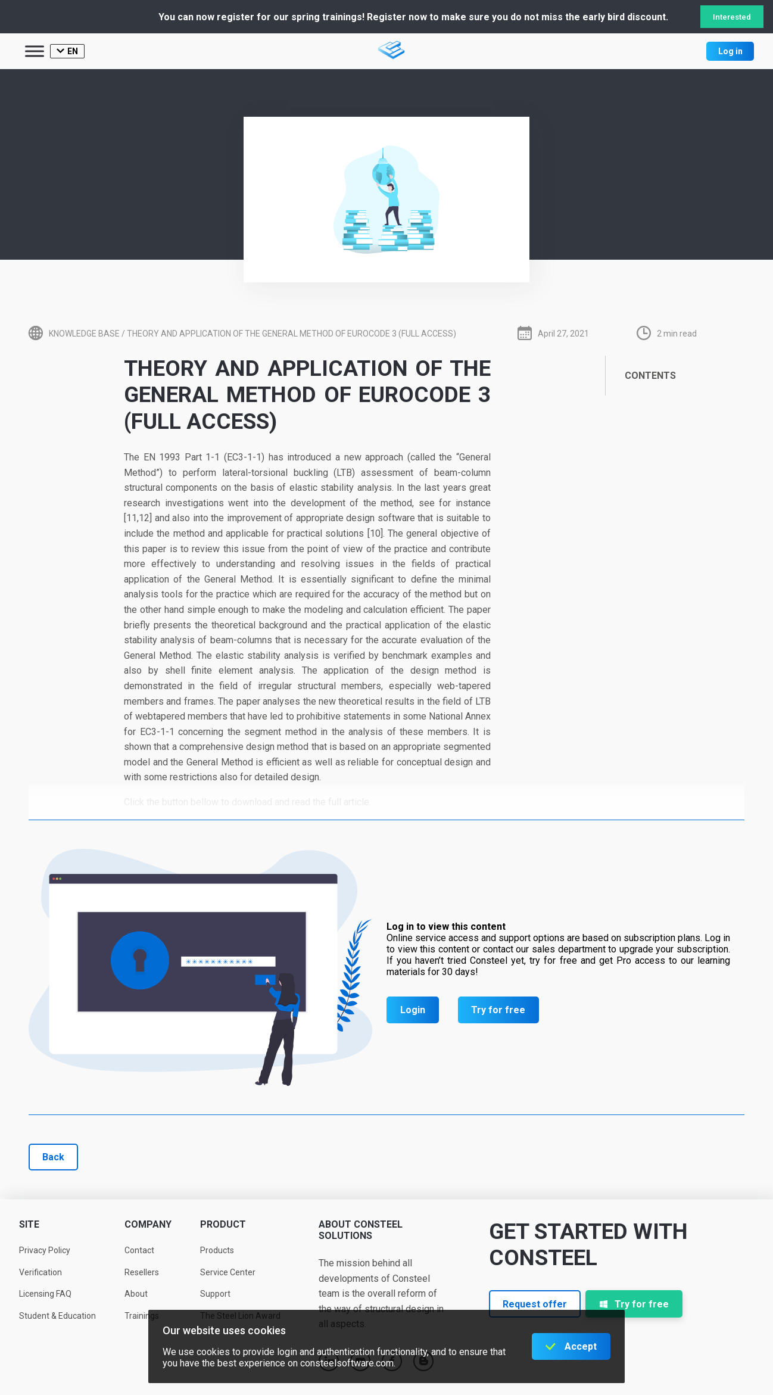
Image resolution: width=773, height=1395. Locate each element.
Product (223, 1224)
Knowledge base (84, 333)
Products (217, 1250)
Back (53, 1157)
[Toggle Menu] (34, 51)
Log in (730, 51)
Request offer (535, 1304)
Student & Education (57, 1316)
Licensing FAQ (45, 1294)
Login (412, 1010)
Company (148, 1224)
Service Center (227, 1272)
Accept (581, 1346)
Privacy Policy (44, 1250)
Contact (139, 1250)
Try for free (498, 1010)
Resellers (141, 1272)
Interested (732, 17)
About (136, 1294)
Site (29, 1224)
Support (215, 1294)
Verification (40, 1272)
